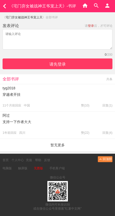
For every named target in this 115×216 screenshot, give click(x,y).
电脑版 (7, 168)
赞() (85, 105)
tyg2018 (9, 88)
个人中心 (18, 160)
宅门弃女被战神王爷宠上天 (24, 17)
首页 (6, 160)
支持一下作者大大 (17, 122)
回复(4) (107, 133)
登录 (91, 26)
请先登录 (57, 64)
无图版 (38, 168)
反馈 (47, 160)
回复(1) (107, 105)
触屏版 (22, 168)
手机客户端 (57, 168)
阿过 (6, 115)
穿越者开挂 (11, 94)
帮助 (38, 160)
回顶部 (105, 159)
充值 (29, 160)
